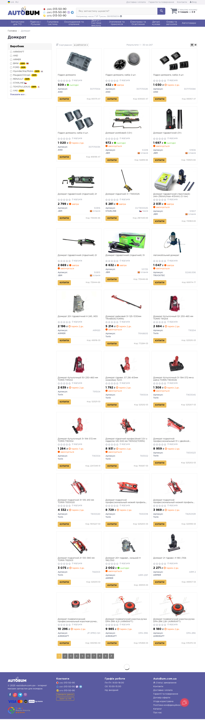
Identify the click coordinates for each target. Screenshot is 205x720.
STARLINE (18, 83)
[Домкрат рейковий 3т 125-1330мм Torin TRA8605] (126, 303)
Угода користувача (163, 702)
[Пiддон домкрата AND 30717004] (79, 61)
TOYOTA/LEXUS (25, 87)
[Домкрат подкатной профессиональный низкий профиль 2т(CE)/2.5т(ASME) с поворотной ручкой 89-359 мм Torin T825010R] (174, 487)
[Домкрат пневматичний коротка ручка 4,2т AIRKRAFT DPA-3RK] (126, 606)
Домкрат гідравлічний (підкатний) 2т (77, 194)
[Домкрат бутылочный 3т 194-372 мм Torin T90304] (79, 426)
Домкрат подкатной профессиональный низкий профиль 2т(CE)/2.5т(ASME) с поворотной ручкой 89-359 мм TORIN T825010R (173, 502)
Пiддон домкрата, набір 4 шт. (168, 75)
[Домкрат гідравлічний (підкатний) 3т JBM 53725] (126, 242)
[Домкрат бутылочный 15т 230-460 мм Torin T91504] (79, 364)
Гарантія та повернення (161, 2)
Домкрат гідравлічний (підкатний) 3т (125, 256)
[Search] (161, 11)
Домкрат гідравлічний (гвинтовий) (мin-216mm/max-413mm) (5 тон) (171, 195)
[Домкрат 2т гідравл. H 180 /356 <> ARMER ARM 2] (174, 545)
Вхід (193, 2)
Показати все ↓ (18, 94)
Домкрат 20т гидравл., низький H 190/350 (123, 560)
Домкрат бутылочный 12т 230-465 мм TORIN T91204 (173, 318)
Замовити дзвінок (65, 695)
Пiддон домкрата (67, 75)
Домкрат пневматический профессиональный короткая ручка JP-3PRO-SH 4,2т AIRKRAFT (77, 621)
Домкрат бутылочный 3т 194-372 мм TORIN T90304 (77, 441)
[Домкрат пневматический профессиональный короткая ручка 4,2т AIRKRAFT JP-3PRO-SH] (79, 606)
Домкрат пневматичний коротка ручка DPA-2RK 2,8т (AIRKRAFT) (173, 621)
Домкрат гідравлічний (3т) (167, 133)
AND (14, 56)
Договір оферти (161, 699)
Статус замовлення (164, 684)
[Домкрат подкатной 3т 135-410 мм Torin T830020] (79, 487)
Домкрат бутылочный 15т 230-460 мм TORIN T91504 (78, 379)
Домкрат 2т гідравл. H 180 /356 (169, 559)
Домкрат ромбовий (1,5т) (118, 133)
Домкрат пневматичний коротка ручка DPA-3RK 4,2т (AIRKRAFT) (126, 621)
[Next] (111, 657)
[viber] (10, 696)
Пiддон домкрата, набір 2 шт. (120, 75)
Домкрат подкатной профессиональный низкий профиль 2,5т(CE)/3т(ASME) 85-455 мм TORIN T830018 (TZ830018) (125, 502)
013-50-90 (55, 9)
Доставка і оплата (136, 2)
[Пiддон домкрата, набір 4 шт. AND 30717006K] (174, 61)
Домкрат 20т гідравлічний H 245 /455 (78, 317)
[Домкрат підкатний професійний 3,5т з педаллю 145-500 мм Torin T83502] (126, 426)
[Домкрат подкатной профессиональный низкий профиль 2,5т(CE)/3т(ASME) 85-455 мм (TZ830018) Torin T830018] (126, 487)
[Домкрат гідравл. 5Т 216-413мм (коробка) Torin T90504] (126, 364)
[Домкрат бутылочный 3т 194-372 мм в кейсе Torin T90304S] (174, 364)
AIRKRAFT (17, 52)
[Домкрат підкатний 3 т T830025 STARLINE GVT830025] (127, 181)
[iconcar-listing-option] (195, 45)
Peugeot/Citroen (23, 75)
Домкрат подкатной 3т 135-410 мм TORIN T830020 (76, 502)
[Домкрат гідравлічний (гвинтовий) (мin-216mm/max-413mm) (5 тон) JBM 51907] (174, 180)
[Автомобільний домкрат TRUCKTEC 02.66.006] (174, 242)
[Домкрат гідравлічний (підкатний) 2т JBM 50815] (79, 242)
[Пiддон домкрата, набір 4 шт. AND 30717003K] (79, 119)
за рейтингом (81, 45)
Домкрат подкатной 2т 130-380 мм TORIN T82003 (76, 560)
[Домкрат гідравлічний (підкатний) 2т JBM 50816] (79, 181)
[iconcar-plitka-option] (192, 45)
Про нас (157, 713)
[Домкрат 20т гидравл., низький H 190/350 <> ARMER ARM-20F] (126, 545)
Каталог (157, 710)
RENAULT (20, 79)
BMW (19, 63)
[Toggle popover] (185, 702)
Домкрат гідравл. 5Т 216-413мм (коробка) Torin (121, 379)
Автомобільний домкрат (166, 256)
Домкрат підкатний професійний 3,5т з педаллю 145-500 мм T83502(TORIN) (126, 441)
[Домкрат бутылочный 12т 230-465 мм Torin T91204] (174, 303)
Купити (64, 99)
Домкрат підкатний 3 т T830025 (122, 194)
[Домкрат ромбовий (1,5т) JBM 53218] (126, 119)
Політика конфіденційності (167, 706)
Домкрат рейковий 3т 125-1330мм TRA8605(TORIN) (123, 318)
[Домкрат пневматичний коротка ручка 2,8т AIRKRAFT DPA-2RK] (174, 606)
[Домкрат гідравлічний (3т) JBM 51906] (174, 119)
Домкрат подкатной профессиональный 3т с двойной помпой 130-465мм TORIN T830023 (172, 441)
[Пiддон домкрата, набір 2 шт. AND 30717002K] (126, 61)
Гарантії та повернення (165, 695)
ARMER (15, 60)
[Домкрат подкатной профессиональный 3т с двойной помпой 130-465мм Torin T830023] (174, 426)
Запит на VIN (65, 700)
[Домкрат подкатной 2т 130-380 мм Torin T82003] (79, 545)
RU (17, 2)
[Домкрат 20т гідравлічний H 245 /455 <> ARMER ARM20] (79, 303)
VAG (17, 90)
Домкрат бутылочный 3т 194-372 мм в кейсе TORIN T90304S (173, 379)
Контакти (182, 2)
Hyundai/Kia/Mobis (26, 71)
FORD (18, 67)
